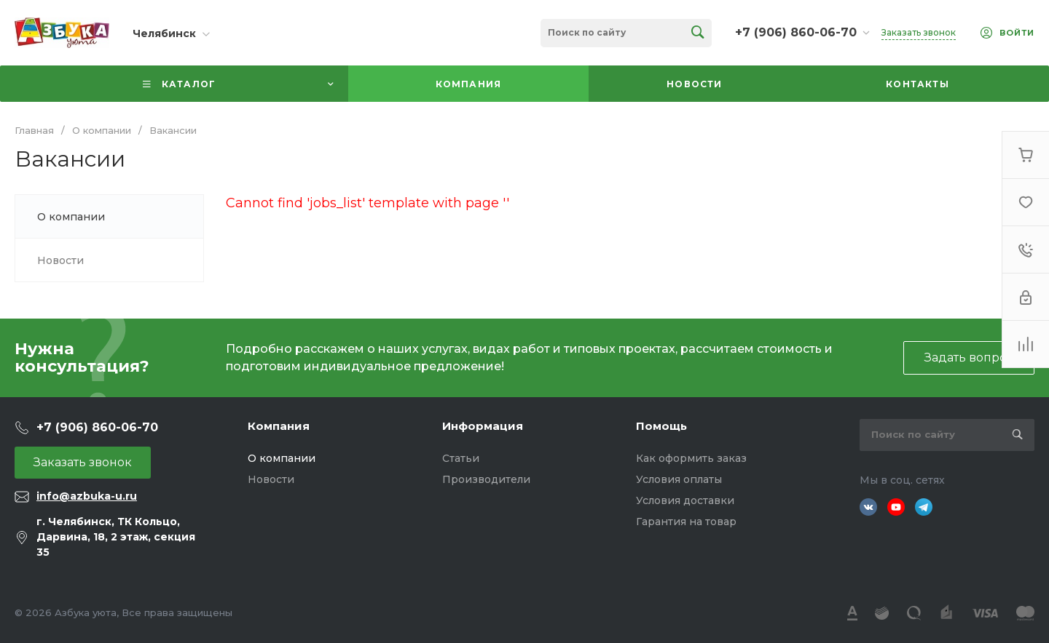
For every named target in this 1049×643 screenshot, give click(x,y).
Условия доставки (685, 500)
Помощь (661, 426)
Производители (486, 479)
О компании (281, 458)
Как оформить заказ (691, 458)
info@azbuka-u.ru (86, 496)
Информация (482, 426)
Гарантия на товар (686, 521)
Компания (279, 426)
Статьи (460, 458)
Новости (271, 479)
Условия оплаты (679, 479)
